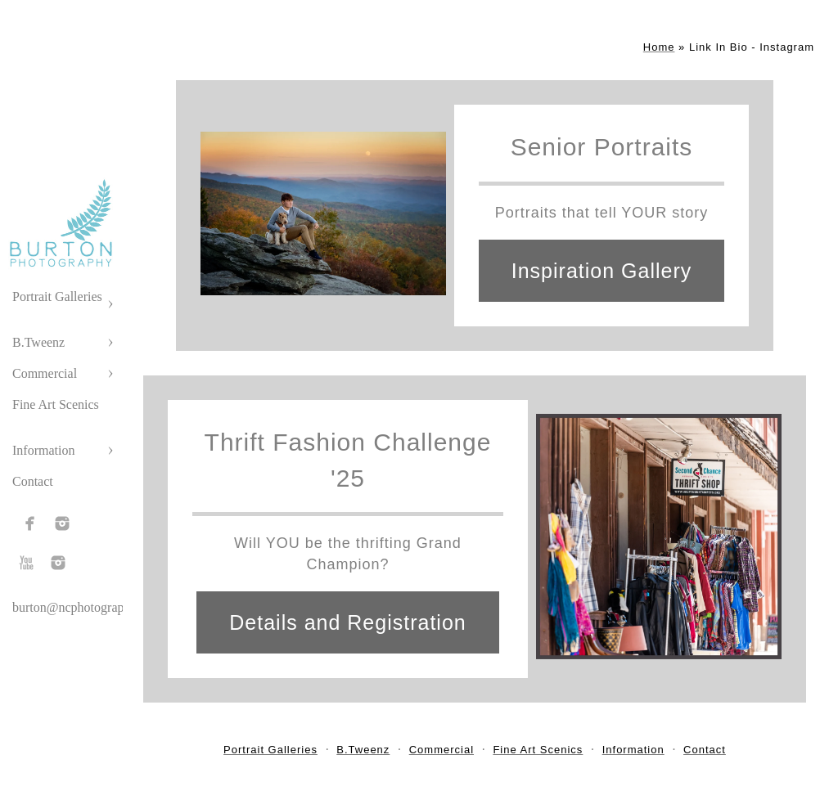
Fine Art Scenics (55, 404)
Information (43, 450)
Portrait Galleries (57, 296)
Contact (32, 481)
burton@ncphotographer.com (89, 607)
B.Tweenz (38, 342)
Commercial (44, 373)
